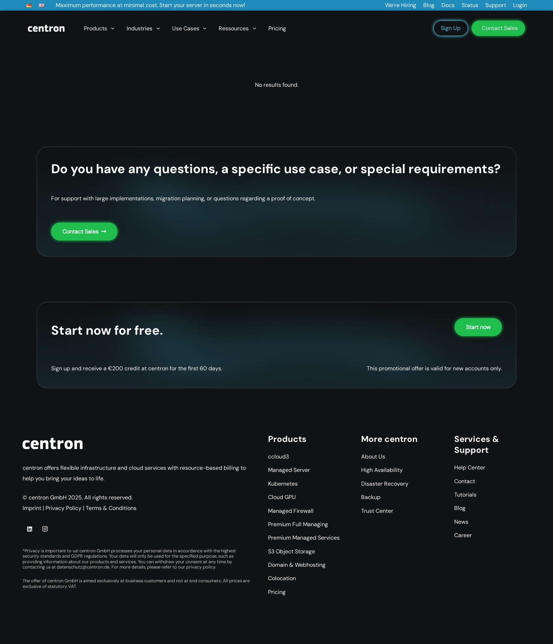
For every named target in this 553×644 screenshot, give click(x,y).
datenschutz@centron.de (83, 567)
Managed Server (289, 470)
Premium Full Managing (298, 524)
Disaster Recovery (384, 483)
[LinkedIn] (30, 529)
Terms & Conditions (111, 508)
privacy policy (200, 567)
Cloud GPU (282, 497)
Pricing (277, 592)
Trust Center (377, 511)
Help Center (469, 467)
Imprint (32, 508)
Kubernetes (283, 483)
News (461, 521)
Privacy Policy (63, 508)
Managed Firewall (291, 511)
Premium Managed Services (304, 537)
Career (463, 535)
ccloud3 (278, 456)
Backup (371, 497)
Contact (464, 481)
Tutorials (465, 494)
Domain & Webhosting (297, 565)
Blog (460, 508)
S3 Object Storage (291, 551)
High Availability (382, 470)
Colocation (282, 578)
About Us (373, 456)
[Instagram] (45, 529)
